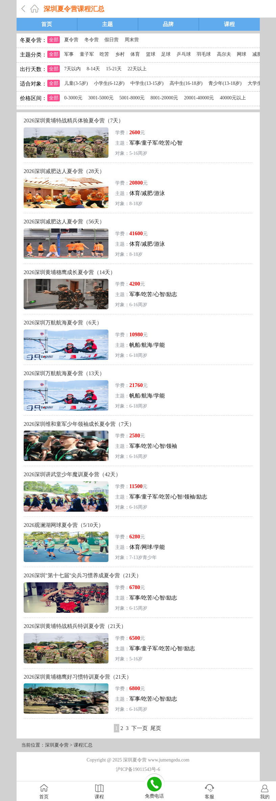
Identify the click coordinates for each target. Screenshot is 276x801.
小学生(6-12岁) (109, 83)
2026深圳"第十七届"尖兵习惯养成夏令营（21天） (83, 575)
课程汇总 (83, 745)
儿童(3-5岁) (76, 83)
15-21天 (114, 68)
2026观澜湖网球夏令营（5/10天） (63, 525)
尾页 (155, 728)
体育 (135, 54)
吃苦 (104, 54)
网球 (241, 54)
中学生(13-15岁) (147, 83)
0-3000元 (73, 97)
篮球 (150, 54)
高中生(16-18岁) (186, 83)
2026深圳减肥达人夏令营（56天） (64, 221)
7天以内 (72, 68)
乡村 (120, 54)
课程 (229, 24)
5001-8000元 (132, 97)
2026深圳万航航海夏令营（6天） (63, 322)
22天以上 (137, 68)
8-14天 (93, 68)
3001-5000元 (101, 97)
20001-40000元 (199, 97)
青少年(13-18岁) (225, 83)
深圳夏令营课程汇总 (74, 9)
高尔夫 (224, 54)
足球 (166, 54)
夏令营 (71, 39)
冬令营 (91, 39)
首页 (46, 24)
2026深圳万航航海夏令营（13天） (64, 373)
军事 (69, 54)
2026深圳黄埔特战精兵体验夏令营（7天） (74, 120)
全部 (53, 39)
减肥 (257, 54)
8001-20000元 (164, 97)
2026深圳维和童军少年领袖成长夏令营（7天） (79, 424)
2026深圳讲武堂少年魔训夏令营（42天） (72, 474)
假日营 (111, 39)
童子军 (87, 54)
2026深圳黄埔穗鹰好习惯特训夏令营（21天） (78, 677)
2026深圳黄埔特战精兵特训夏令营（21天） (75, 626)
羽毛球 (204, 54)
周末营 (132, 39)
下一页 (139, 728)
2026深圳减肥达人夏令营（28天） (64, 171)
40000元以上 (233, 97)
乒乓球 (184, 54)
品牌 (168, 24)
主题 (107, 24)
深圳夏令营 (57, 745)
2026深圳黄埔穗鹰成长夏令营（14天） (70, 272)
